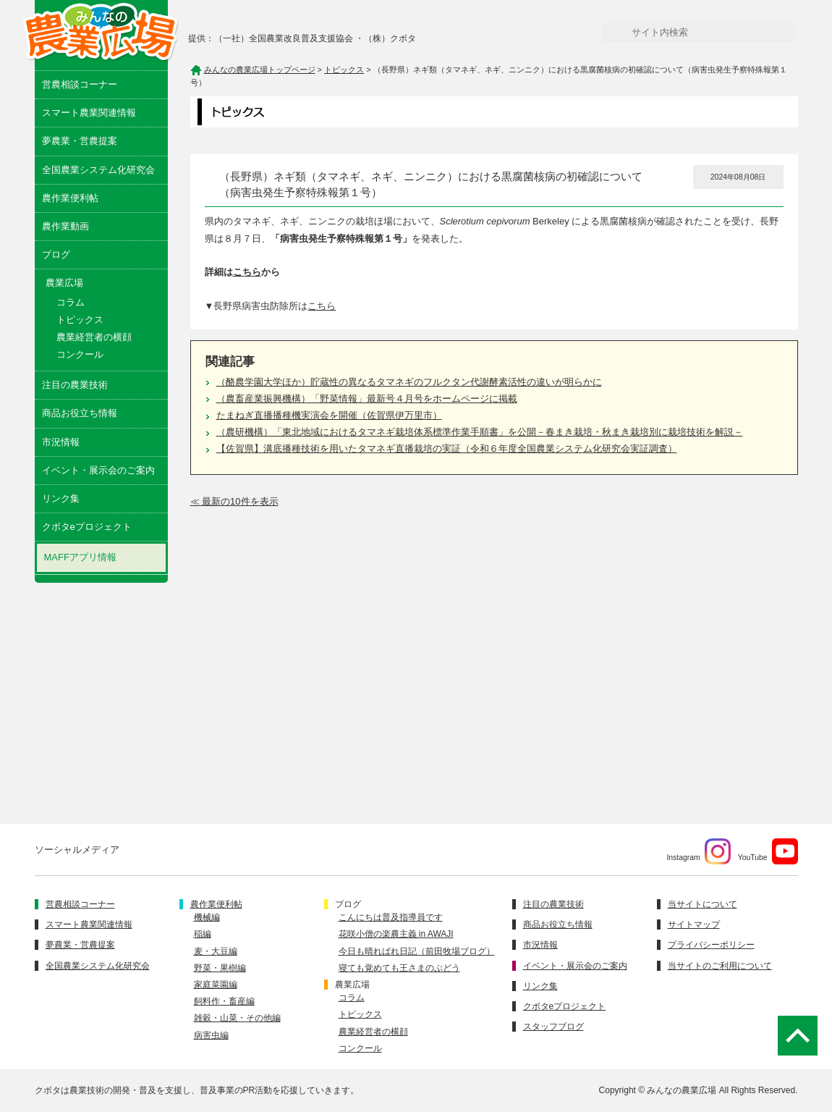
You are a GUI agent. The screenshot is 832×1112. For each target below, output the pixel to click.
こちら (247, 271)
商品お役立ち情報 (79, 413)
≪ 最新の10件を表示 (234, 501)
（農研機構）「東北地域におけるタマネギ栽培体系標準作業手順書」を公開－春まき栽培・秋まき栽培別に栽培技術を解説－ (479, 431)
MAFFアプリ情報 (80, 557)
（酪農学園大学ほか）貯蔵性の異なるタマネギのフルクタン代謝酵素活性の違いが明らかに (409, 381)
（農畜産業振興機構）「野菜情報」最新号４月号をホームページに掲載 (366, 398)
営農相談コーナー (79, 84)
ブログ (56, 254)
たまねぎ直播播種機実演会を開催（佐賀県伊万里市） (329, 415)
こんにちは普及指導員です (391, 917)
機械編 (207, 917)
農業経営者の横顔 (94, 337)
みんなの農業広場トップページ (259, 69)
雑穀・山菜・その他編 (237, 1018)
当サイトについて (702, 904)
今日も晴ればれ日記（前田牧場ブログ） (417, 951)
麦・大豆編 (215, 951)
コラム (70, 302)
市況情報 (61, 442)
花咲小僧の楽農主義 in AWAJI (396, 934)
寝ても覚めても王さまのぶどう (399, 968)
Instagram (698, 851)
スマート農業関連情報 (89, 112)
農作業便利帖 (70, 198)
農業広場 (352, 985)
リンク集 (61, 498)
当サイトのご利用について (720, 966)
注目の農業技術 (75, 384)
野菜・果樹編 (220, 968)
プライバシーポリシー (711, 945)
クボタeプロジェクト (87, 526)
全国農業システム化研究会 (98, 169)
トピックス (79, 319)
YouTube (768, 851)
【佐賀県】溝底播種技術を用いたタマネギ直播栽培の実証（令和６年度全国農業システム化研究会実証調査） (446, 448)
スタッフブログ (553, 1027)
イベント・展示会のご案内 (98, 470)
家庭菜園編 (215, 985)
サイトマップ (694, 924)
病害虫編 (211, 1035)
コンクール (79, 354)
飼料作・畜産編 (224, 1001)
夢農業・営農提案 (79, 140)
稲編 (202, 934)
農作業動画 (65, 226)
